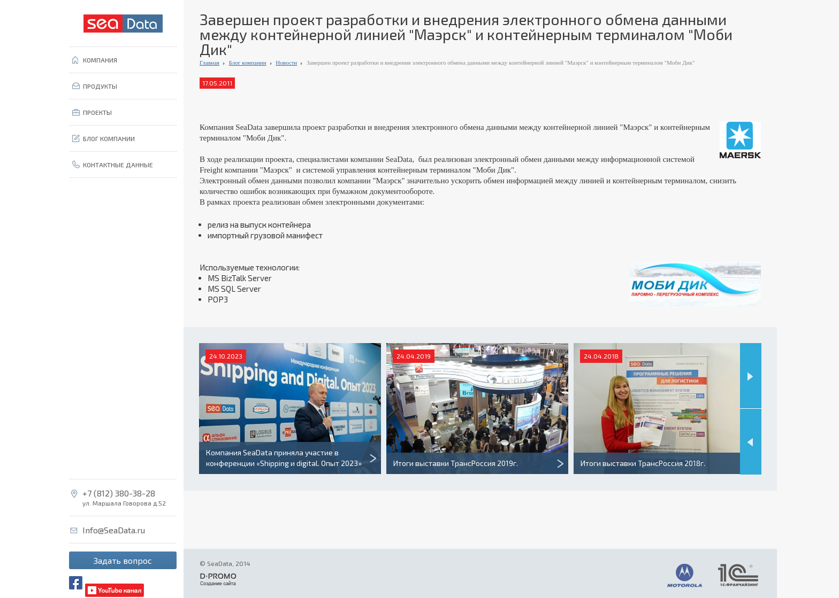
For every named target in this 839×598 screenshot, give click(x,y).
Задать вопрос (123, 560)
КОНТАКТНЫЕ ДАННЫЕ (118, 164)
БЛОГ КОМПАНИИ (109, 138)
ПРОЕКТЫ (97, 112)
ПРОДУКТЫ (100, 86)
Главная (209, 62)
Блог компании (247, 62)
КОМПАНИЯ (100, 60)
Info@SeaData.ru (113, 530)
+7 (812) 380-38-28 (118, 493)
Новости (286, 62)
